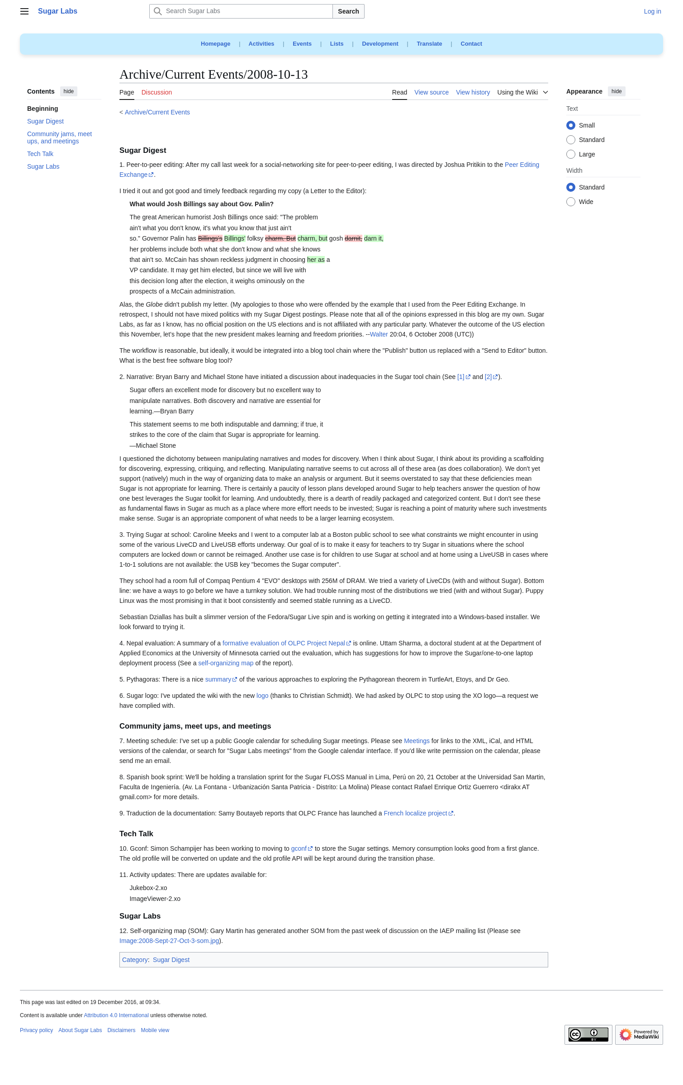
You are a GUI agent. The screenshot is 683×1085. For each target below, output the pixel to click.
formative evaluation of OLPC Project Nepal (284, 643)
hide (69, 91)
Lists (337, 43)
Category (135, 959)
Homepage (215, 43)
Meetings (417, 740)
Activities (262, 43)
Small (587, 125)
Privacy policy (36, 1030)
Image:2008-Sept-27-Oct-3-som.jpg (169, 940)
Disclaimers (121, 1030)
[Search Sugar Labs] (241, 11)
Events (302, 43)
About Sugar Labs (80, 1030)
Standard (592, 140)
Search (348, 11)
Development (380, 43)
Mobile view (155, 1030)
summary (218, 679)
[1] (461, 376)
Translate (429, 43)
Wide (586, 202)
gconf (299, 848)
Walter (379, 334)
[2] (488, 376)
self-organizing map (225, 663)
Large (587, 154)
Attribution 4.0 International (116, 1015)
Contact (471, 43)
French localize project (415, 813)
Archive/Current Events (157, 112)
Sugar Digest (171, 959)
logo (262, 695)
